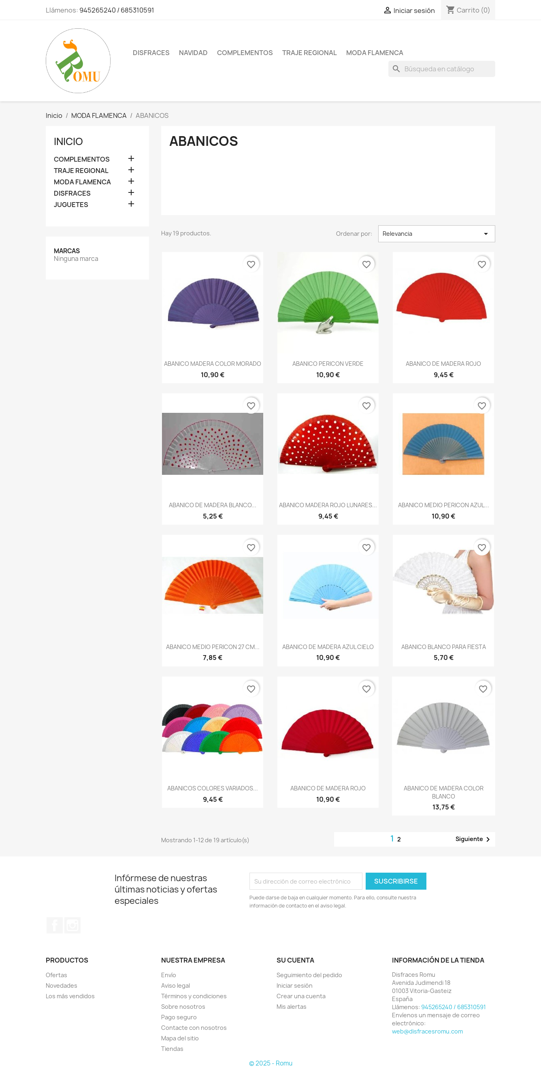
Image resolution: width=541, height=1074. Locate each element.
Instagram (72, 925)
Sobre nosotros (183, 1006)
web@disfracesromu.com (427, 1031)
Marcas (67, 251)
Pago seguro (179, 1017)
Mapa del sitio (180, 1038)
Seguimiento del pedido (309, 975)
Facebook (55, 925)
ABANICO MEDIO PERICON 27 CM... (213, 647)
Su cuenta (295, 960)
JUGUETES (71, 205)
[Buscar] (441, 69)
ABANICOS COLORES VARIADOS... (212, 788)
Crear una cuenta (301, 996)
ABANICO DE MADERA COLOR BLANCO (443, 792)
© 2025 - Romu (270, 1063)
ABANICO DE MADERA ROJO (443, 363)
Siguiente (474, 839)
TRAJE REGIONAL (309, 52)
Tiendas (172, 1049)
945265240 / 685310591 (116, 10)
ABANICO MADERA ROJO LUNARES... (328, 505)
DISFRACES (151, 52)
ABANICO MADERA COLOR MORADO (212, 363)
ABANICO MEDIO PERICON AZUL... (443, 505)
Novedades (61, 985)
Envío (168, 975)
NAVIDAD (193, 52)
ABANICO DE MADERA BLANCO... (212, 505)
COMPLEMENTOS (245, 52)
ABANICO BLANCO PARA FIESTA (443, 647)
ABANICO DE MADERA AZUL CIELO (328, 647)
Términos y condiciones (194, 996)
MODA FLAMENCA (374, 52)
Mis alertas (292, 1006)
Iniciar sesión (295, 985)
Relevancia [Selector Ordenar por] (437, 234)
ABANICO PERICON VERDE (328, 363)
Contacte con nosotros (194, 1027)
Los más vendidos (70, 996)
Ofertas (56, 975)
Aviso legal (175, 985)
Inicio (68, 141)
